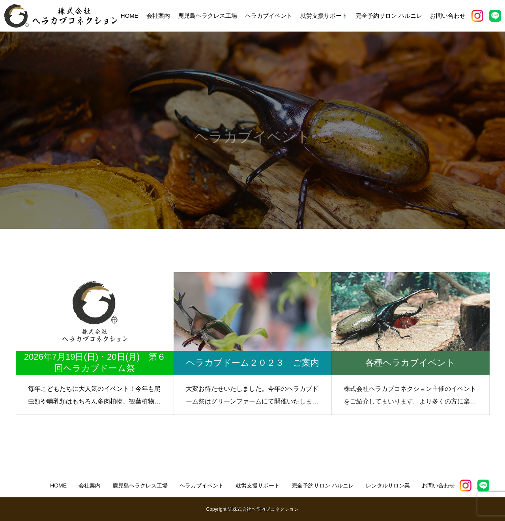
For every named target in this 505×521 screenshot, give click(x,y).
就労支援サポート (324, 15)
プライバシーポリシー (252, 509)
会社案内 (158, 15)
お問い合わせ (448, 15)
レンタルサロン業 (388, 485)
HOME (129, 15)
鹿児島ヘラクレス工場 (207, 15)
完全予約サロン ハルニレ (388, 15)
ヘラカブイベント (268, 15)
